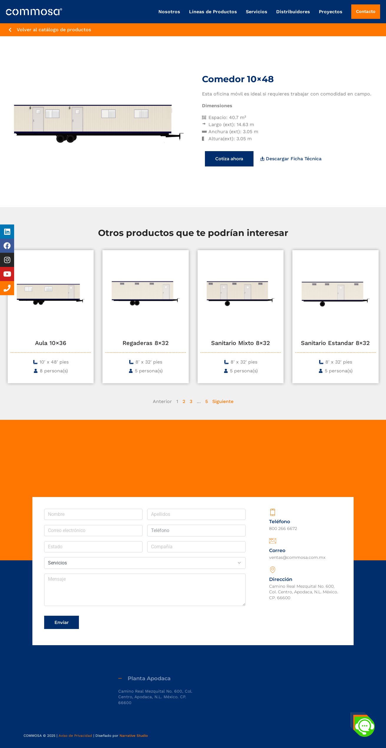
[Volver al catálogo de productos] (10, 29)
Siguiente (222, 401)
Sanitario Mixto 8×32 (240, 342)
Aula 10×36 (50, 342)
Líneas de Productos (210, 11)
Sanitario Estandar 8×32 (335, 342)
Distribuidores (290, 11)
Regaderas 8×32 (145, 342)
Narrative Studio (134, 736)
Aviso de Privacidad (75, 736)
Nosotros (166, 11)
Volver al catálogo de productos (54, 29)
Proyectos (327, 11)
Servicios (253, 11)
